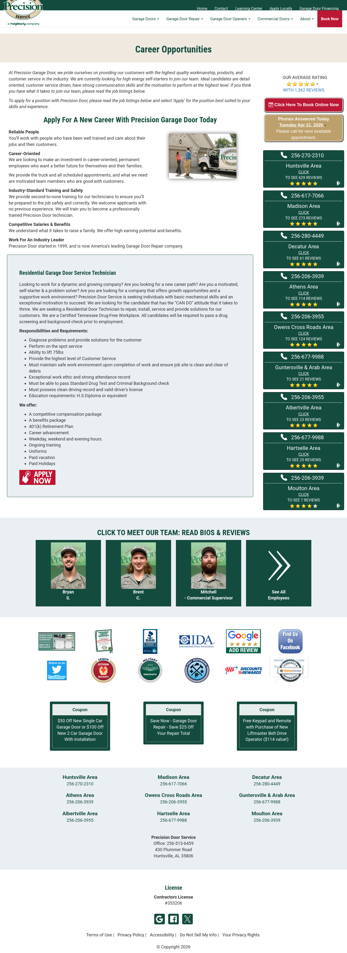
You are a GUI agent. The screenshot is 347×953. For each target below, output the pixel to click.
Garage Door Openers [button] (230, 25)
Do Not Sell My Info (198, 934)
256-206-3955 (302, 316)
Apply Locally (281, 8)
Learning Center (248, 8)
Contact (221, 8)
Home (202, 8)
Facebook (173, 919)
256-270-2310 (302, 155)
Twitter (187, 919)
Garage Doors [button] (145, 25)
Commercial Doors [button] (275, 25)
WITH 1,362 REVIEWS (303, 89)
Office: (173, 843)
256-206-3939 (302, 276)
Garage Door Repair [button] (184, 25)
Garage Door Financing (319, 8)
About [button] (307, 25)
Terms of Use (99, 934)
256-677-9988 (302, 356)
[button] (304, 174)
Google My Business (159, 919)
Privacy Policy (131, 934)
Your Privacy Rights (241, 934)
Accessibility (162, 934)
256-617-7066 (302, 195)
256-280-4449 (302, 235)
